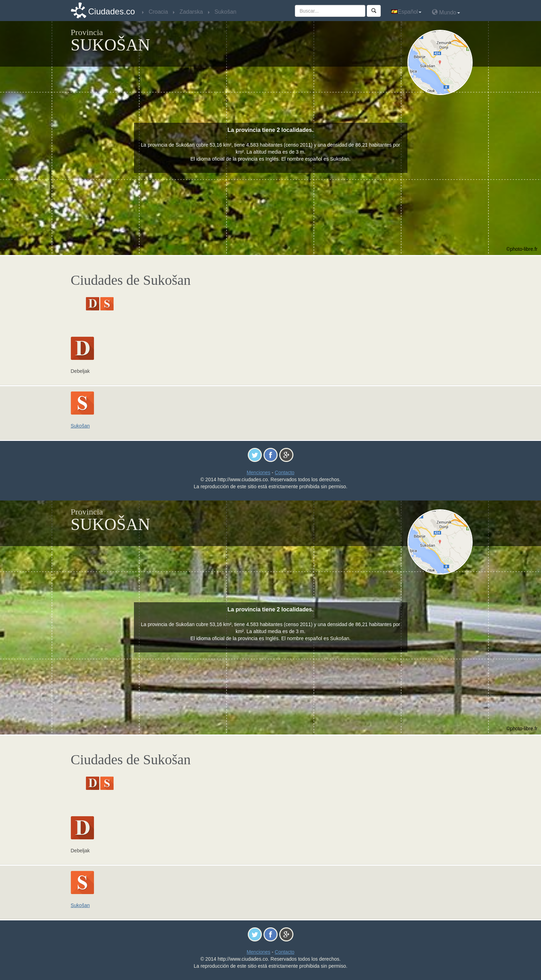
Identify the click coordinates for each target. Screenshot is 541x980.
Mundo (446, 12)
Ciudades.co (111, 11)
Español (406, 12)
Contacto (285, 472)
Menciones (258, 472)
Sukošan (80, 426)
